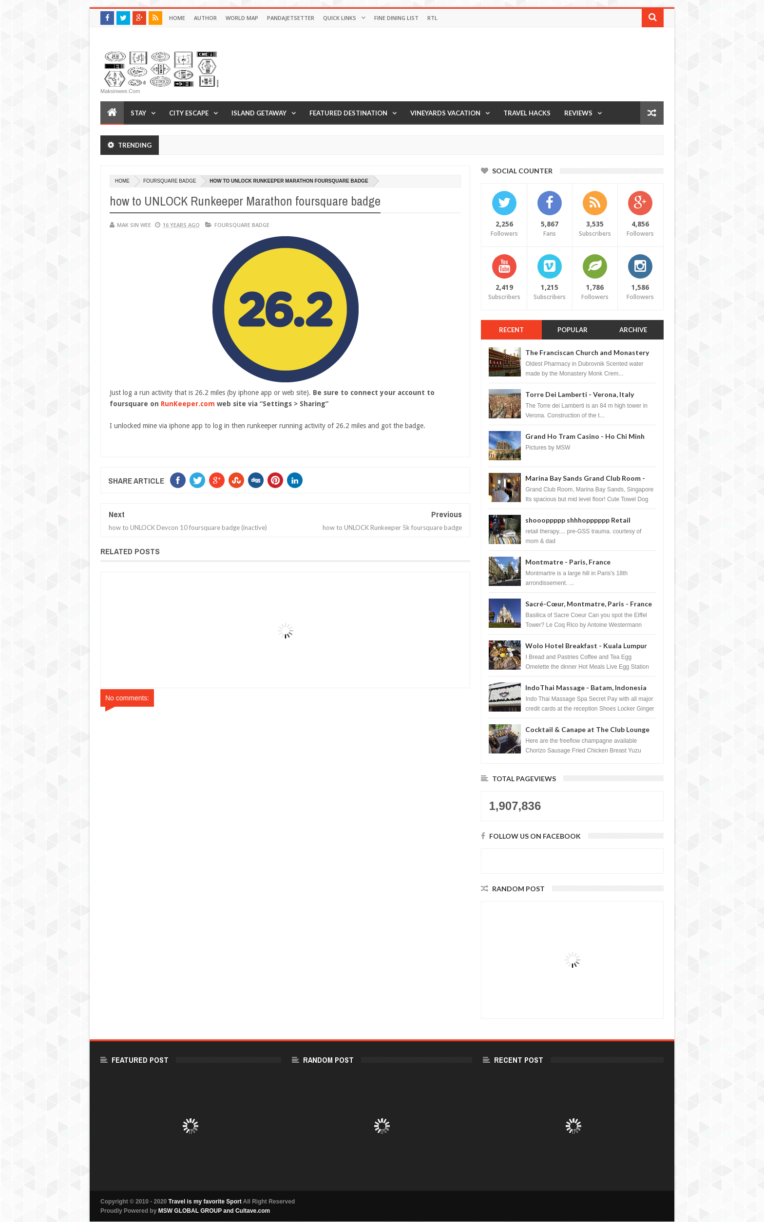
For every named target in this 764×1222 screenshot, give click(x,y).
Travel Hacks (527, 113)
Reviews (578, 113)
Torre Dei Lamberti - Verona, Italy (579, 394)
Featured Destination (348, 113)
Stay (138, 113)
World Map (242, 17)
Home (177, 17)
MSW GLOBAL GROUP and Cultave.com (214, 1210)
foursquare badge (169, 181)
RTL (432, 17)
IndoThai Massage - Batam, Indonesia (586, 687)
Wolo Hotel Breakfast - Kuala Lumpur (586, 645)
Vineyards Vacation (445, 113)
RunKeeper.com (188, 404)
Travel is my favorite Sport (205, 1201)
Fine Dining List (396, 17)
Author (205, 17)
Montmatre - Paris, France (568, 562)
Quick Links (339, 17)
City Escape (189, 113)
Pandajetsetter (290, 17)
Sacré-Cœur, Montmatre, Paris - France (588, 604)
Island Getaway (258, 113)
